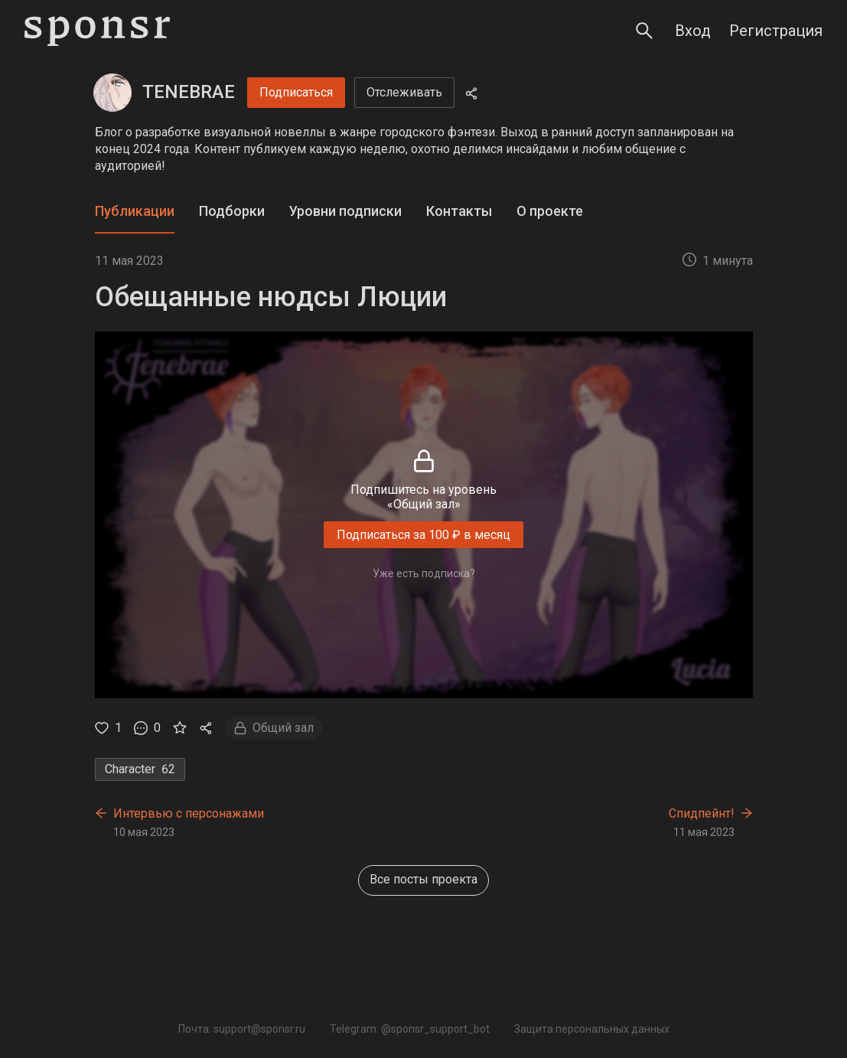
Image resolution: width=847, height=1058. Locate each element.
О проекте (549, 211)
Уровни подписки (345, 211)
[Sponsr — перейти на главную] (97, 31)
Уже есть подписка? (424, 573)
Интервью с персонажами (188, 813)
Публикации (134, 211)
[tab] (134, 211)
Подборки (232, 211)
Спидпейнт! (702, 813)
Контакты (459, 211)
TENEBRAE (188, 92)
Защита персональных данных (591, 1029)
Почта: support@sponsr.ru (241, 1029)
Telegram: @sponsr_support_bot (410, 1029)
